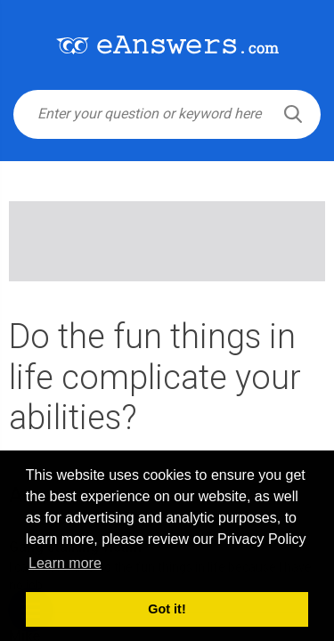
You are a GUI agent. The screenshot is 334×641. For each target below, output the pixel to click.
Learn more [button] (65, 563)
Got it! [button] (166, 609)
